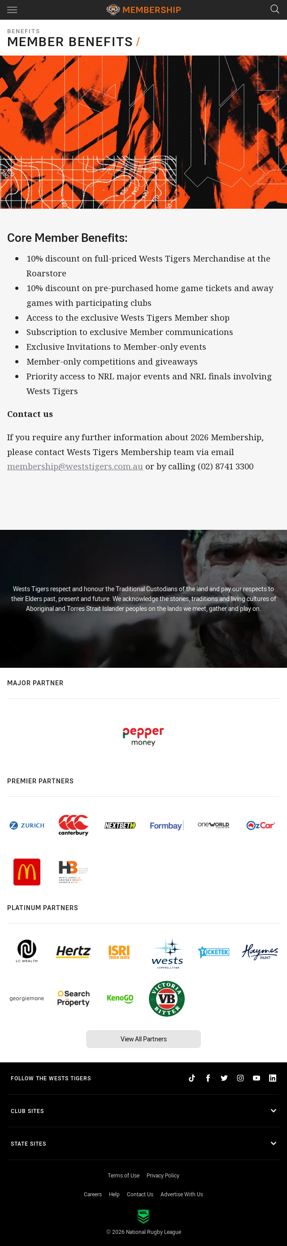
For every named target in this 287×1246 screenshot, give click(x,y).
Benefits (23, 31)
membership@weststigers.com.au (75, 466)
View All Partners (144, 1039)
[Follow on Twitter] (224, 1078)
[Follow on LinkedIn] (272, 1078)
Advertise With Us (182, 1194)
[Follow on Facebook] (208, 1078)
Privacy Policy (163, 1175)
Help (114, 1194)
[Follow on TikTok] (192, 1078)
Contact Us (140, 1194)
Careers (93, 1194)
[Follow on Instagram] (240, 1078)
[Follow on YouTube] (256, 1078)
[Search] (275, 9)
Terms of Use (123, 1175)
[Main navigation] (12, 10)
